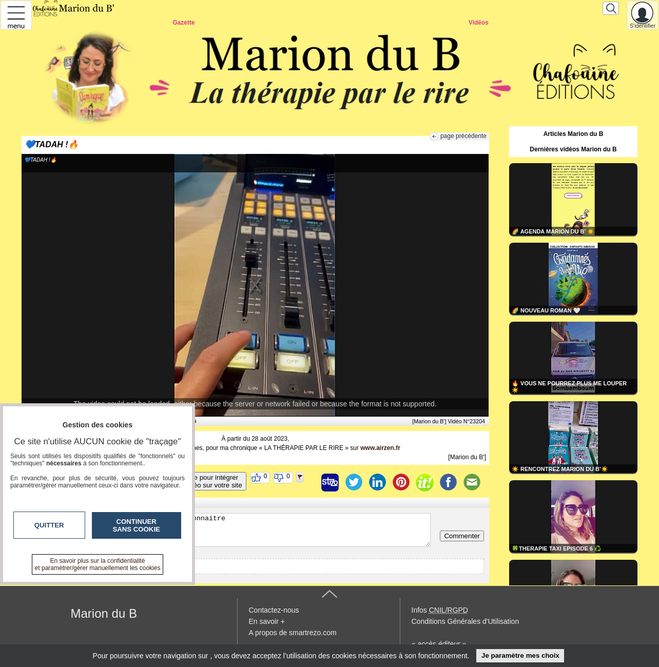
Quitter (49, 525)
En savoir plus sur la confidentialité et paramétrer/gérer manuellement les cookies (98, 564)
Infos (440, 610)
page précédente (463, 136)
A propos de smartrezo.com (293, 633)
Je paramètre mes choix (520, 655)
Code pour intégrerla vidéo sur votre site (210, 481)
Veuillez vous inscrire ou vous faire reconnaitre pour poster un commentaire (229, 530)
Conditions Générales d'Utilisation (465, 621)
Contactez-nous (274, 610)
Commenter (462, 536)
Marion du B (104, 613)
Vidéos (479, 22)
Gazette (183, 22)
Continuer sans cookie (136, 525)
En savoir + (267, 621)
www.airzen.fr (380, 448)
